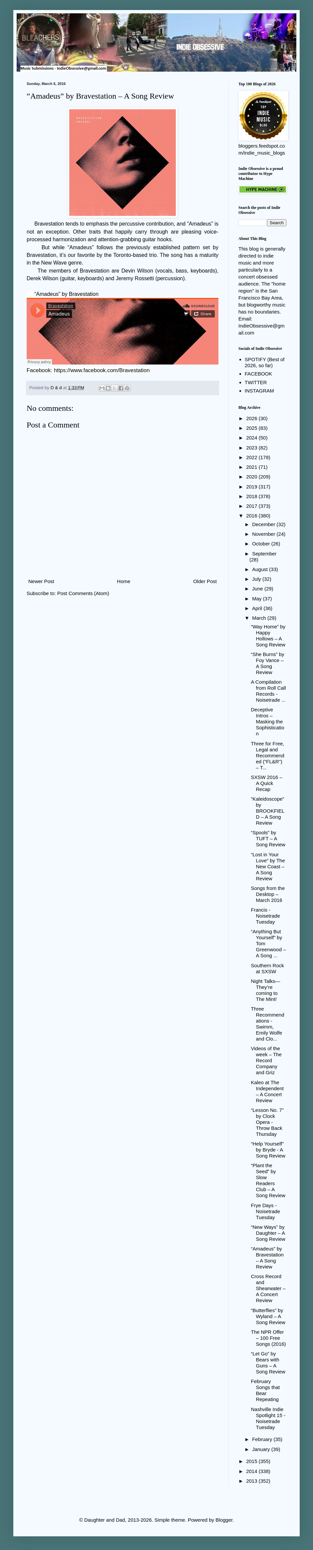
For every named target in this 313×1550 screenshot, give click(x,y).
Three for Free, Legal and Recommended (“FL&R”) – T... (267, 755)
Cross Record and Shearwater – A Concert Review (268, 1288)
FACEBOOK (258, 374)
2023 (252, 447)
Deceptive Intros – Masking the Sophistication (267, 721)
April (257, 608)
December (264, 524)
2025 (252, 428)
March (259, 618)
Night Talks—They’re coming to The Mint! (265, 990)
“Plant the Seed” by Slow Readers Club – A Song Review (268, 1180)
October (261, 543)
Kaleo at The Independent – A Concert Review (267, 1091)
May (257, 598)
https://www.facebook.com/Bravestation (102, 370)
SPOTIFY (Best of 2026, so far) (265, 362)
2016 (252, 515)
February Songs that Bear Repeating (265, 1390)
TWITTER (256, 382)
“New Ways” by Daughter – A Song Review (268, 1233)
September (264, 553)
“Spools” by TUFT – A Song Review (268, 838)
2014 (252, 1471)
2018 (252, 496)
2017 (252, 506)
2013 (252, 1481)
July (257, 579)
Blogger (223, 1520)
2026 (252, 418)
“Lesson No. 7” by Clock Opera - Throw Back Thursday (267, 1122)
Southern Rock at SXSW (267, 968)
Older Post (205, 581)
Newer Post (41, 581)
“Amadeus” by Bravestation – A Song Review (267, 1257)
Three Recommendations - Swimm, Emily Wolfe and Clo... (267, 1024)
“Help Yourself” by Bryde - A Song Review (268, 1150)
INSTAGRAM (259, 390)
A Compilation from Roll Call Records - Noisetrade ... (268, 691)
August (260, 569)
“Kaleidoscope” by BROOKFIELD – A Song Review (268, 811)
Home (123, 581)
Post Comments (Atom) (83, 593)
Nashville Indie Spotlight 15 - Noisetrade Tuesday (268, 1418)
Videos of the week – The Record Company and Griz (266, 1060)
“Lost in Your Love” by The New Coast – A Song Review (268, 866)
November (264, 534)
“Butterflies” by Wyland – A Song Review (268, 1316)
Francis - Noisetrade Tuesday (265, 916)
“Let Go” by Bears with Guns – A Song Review (268, 1362)
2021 (252, 467)
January (261, 1449)
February (262, 1439)
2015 (252, 1461)
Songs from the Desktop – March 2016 (268, 894)
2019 (252, 486)
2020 (252, 476)
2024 (252, 437)
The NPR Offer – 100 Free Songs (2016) (268, 1338)
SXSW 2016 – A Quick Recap (266, 783)
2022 (252, 457)
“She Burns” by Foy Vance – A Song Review (267, 663)
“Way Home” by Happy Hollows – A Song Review (268, 635)
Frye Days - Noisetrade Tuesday (265, 1211)
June (258, 588)
